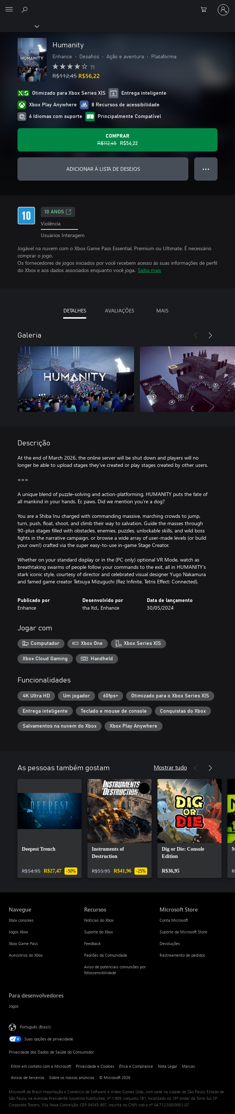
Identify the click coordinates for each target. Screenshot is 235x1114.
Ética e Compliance (136, 1066)
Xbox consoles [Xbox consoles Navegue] (21, 920)
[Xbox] (19, 26)
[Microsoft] (117, 5)
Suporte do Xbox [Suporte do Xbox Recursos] (98, 931)
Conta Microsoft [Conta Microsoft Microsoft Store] (174, 920)
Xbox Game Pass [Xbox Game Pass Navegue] (23, 943)
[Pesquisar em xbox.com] (25, 9)
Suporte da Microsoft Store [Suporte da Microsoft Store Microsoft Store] (183, 931)
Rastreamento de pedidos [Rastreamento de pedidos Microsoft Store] (182, 955)
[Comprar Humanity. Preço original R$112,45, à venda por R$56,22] (117, 139)
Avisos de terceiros (27, 1077)
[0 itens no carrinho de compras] (206, 10)
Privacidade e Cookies (95, 1066)
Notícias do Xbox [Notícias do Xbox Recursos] (99, 920)
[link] (49, 828)
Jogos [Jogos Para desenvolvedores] (14, 1006)
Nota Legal (167, 1066)
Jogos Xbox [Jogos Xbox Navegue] (18, 931)
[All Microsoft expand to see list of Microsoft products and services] (9, 10)
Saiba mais (149, 270)
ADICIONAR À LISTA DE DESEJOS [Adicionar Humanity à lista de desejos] (103, 168)
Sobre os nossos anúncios (71, 1077)
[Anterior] (195, 335)
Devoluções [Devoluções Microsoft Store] (170, 943)
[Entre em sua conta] (223, 10)
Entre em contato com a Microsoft (41, 1066)
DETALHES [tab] (74, 310)
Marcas (188, 1066)
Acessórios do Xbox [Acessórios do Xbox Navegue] (26, 955)
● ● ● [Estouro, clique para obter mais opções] (206, 169)
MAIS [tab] (162, 310)
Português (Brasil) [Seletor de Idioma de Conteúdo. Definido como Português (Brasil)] (35, 1026)
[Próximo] (210, 335)
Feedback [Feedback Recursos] (92, 943)
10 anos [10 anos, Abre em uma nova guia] (57, 212)
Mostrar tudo (170, 767)
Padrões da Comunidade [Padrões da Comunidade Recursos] (105, 955)
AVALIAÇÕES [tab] (119, 310)
